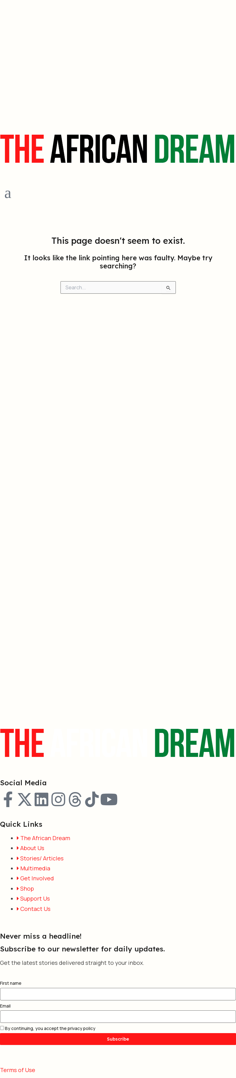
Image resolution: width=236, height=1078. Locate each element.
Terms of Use (17, 1070)
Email (5, 1006)
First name (11, 983)
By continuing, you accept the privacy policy (47, 1028)
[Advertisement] (58, 58)
